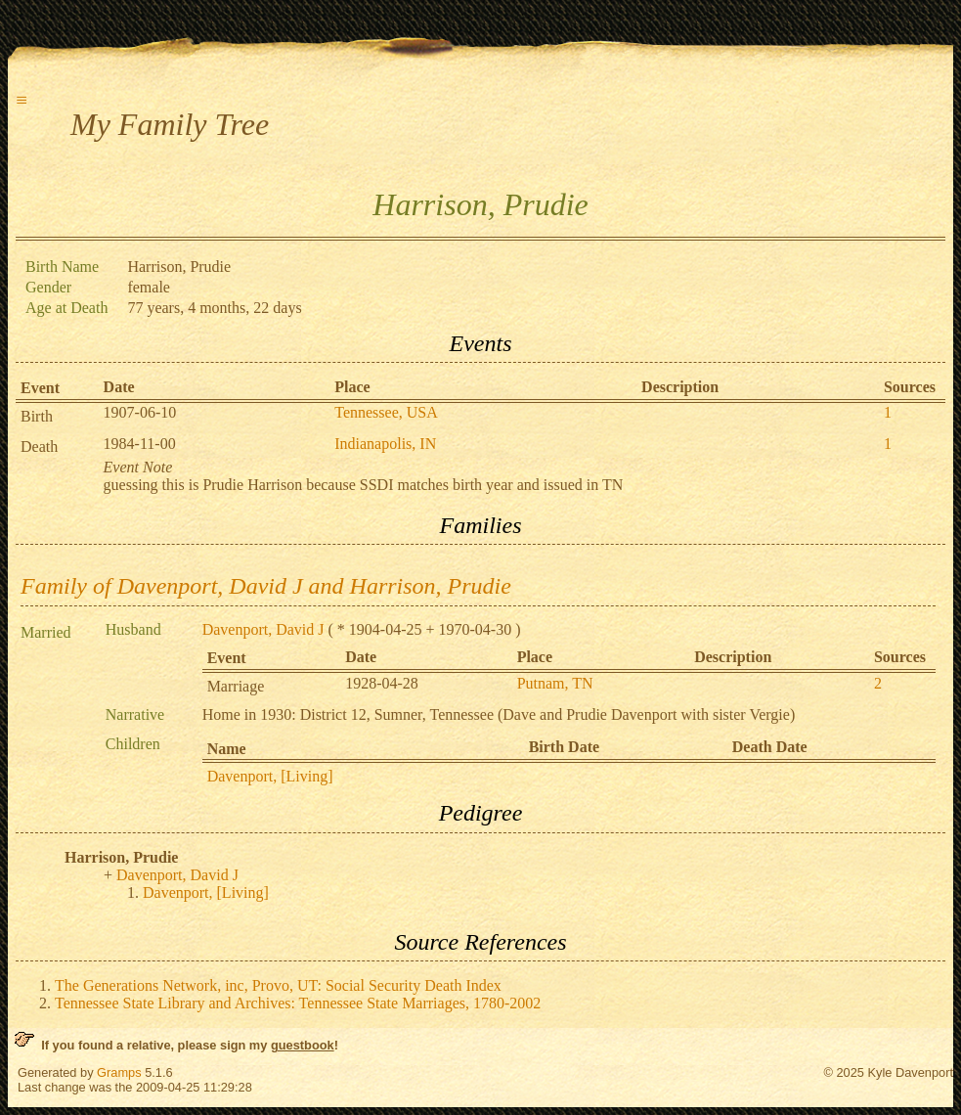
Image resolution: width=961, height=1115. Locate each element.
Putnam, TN (555, 683)
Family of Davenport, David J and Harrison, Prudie (266, 586)
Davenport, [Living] (270, 776)
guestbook (302, 1045)
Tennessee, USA (386, 412)
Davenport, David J (263, 629)
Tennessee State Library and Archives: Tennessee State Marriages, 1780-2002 (298, 1003)
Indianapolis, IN (385, 443)
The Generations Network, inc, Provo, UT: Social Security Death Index (278, 985)
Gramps (119, 1072)
